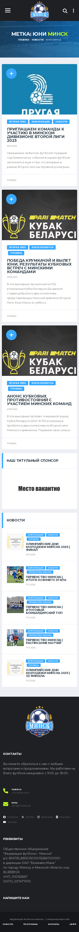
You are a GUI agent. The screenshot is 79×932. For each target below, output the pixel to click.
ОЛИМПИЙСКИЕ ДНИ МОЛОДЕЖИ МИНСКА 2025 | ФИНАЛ (48, 547)
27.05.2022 (12, 409)
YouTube (10, 822)
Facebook (10, 817)
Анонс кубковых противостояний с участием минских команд (39, 400)
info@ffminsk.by (21, 806)
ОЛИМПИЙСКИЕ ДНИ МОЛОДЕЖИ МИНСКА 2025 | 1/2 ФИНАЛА (48, 673)
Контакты (53, 924)
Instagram (45, 817)
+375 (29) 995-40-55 (20, 793)
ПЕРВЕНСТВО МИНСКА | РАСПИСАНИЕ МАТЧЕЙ (44, 641)
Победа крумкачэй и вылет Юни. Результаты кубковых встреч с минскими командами (39, 266)
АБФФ (73, 924)
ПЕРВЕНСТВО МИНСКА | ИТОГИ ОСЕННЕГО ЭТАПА (46, 578)
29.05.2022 (12, 277)
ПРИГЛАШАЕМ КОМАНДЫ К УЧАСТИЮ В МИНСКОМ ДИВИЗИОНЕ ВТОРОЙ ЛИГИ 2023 (35, 135)
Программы (30, 924)
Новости (8, 924)
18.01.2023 (12, 146)
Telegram (63, 817)
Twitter (27, 817)
